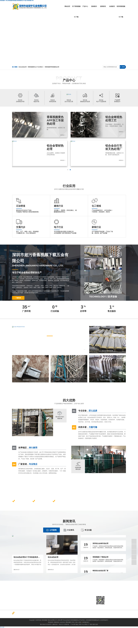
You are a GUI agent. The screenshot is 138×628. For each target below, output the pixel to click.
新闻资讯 (103, 6)
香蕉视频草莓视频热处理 (52, 67)
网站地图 (2, 627)
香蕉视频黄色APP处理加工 (36, 67)
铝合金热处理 (23, 67)
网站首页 (67, 6)
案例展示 (94, 6)
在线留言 (112, 6)
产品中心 (85, 6)
